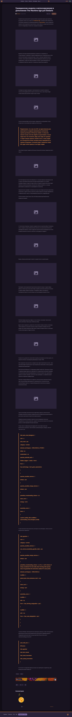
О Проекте (10, 714)
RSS (16, 714)
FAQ (14, 714)
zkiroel (19, 696)
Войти (67, 1)
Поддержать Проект (23, 714)
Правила (5, 714)
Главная (22, 1)
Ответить (51, 706)
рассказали (42, 22)
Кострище (35, 1)
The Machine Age (36, 20)
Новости (30, 1)
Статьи (26, 1)
